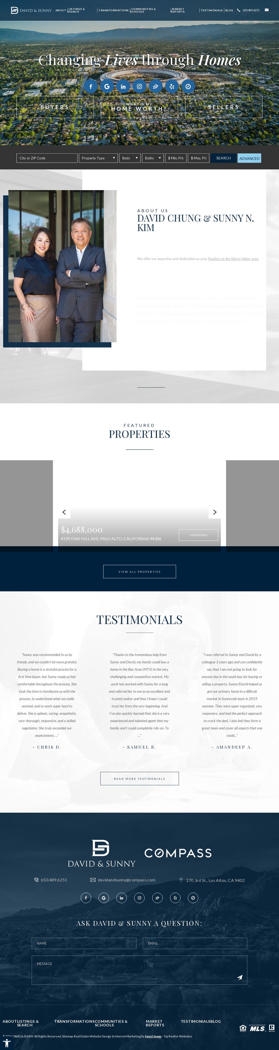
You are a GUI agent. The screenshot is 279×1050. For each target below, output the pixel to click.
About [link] (61, 10)
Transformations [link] (114, 10)
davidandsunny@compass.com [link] (127, 880)
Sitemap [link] (67, 1036)
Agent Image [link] (153, 1036)
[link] (7, 1043)
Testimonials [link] (212, 10)
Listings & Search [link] (76, 10)
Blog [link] (229, 10)
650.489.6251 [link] (54, 880)
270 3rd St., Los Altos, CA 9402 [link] (215, 880)
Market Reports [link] (178, 10)
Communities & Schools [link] (143, 10)
